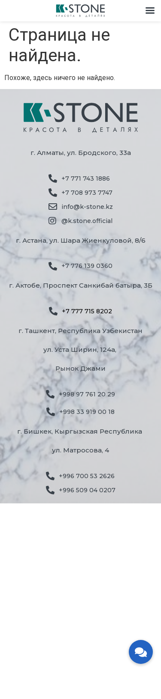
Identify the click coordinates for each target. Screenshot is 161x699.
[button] (141, 652)
